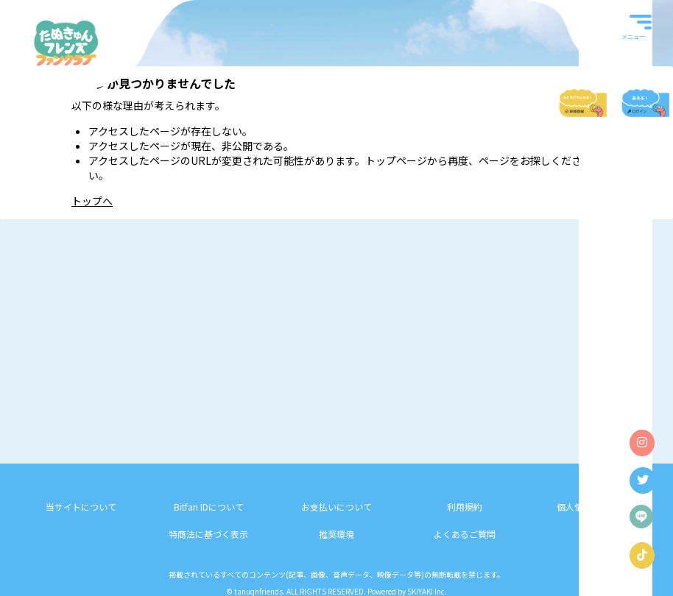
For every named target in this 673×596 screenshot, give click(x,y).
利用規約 (464, 506)
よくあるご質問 (465, 534)
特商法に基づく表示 (208, 534)
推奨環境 (336, 534)
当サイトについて (81, 506)
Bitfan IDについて (209, 506)
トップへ (92, 201)
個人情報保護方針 (592, 506)
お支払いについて (336, 506)
